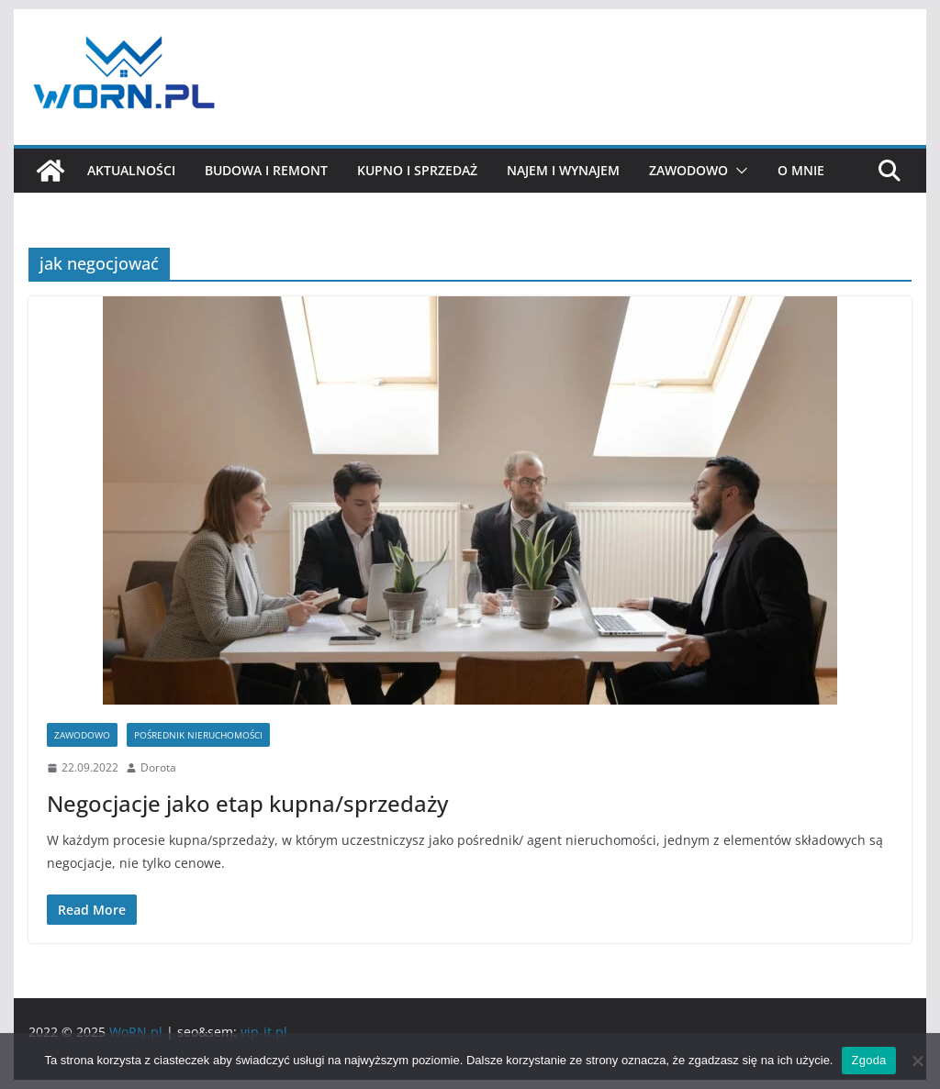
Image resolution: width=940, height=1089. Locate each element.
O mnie (801, 170)
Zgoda (868, 1060)
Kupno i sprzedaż (417, 170)
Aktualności (131, 170)
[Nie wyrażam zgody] (917, 1060)
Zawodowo (688, 170)
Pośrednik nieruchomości (198, 734)
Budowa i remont (266, 170)
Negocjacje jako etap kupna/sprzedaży (247, 803)
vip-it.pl (264, 1031)
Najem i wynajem (563, 170)
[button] (738, 170)
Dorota (158, 767)
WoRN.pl (135, 1031)
